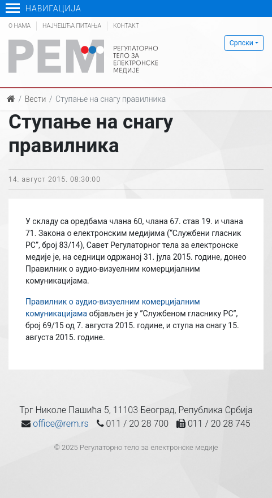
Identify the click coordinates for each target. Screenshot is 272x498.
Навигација (43, 8)
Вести (35, 99)
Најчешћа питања (71, 25)
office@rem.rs (60, 423)
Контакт (126, 25)
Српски (241, 43)
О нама (19, 25)
